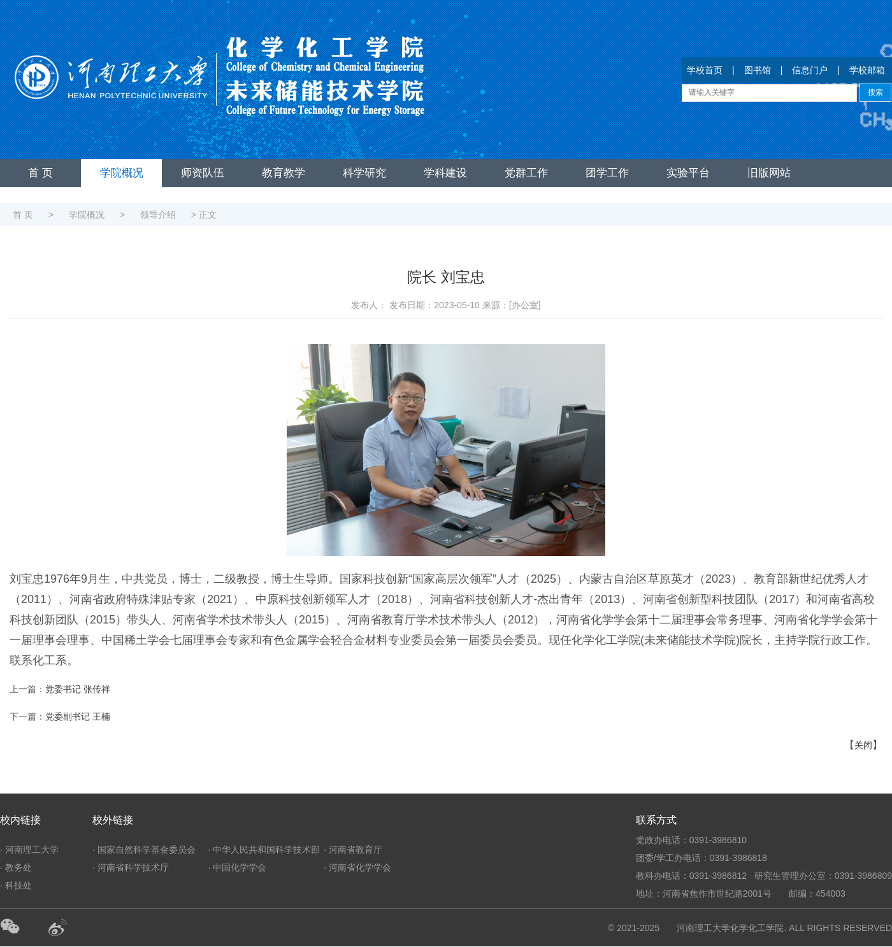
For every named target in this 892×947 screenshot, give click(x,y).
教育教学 (283, 173)
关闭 (863, 745)
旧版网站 (769, 173)
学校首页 (705, 70)
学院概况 (121, 173)
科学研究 (364, 173)
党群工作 (526, 173)
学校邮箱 (867, 70)
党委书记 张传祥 (77, 689)
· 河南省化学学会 (357, 867)
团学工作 (607, 173)
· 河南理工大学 (29, 849)
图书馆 (757, 70)
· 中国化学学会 (237, 867)
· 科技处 (16, 885)
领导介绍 (158, 215)
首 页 (40, 173)
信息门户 (810, 70)
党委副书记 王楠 (77, 716)
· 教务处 (16, 867)
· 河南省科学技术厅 (130, 867)
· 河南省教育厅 (353, 849)
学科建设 (445, 173)
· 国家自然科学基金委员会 (144, 849)
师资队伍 (202, 173)
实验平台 (688, 173)
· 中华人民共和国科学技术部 (264, 849)
